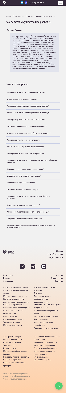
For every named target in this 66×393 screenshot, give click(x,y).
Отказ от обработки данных (14, 379)
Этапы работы (57, 278)
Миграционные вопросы (13, 319)
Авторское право (41, 319)
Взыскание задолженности (45, 342)
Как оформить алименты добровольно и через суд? (28, 113)
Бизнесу (6, 278)
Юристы (59, 275)
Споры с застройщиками (13, 305)
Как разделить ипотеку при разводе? (22, 99)
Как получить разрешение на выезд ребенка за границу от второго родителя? (31, 226)
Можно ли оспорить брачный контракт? (23, 189)
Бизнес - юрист (9, 348)
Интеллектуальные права (44, 345)
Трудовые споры (41, 308)
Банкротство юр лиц (42, 360)
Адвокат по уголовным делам (46, 328)
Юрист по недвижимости (13, 299)
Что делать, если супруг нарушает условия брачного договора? (28, 197)
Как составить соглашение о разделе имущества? (28, 106)
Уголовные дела (41, 357)
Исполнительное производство (16, 308)
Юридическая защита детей (14, 296)
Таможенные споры (11, 322)
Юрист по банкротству (12, 325)
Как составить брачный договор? (21, 183)
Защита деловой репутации (45, 348)
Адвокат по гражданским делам (47, 305)
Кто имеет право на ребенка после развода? (25, 147)
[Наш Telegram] (22, 2)
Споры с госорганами (12, 360)
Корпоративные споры (12, 339)
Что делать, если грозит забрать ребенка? (24, 219)
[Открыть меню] (60, 3)
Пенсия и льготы (10, 316)
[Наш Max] (26, 2)
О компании (8, 281)
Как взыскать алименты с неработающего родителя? (29, 133)
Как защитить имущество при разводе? (23, 205)
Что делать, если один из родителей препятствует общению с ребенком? (32, 161)
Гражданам (8, 275)
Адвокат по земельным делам (16, 302)
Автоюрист (38, 293)
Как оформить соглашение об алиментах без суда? (28, 212)
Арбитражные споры (12, 337)
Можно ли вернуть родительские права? (24, 176)
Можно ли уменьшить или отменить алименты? (27, 126)
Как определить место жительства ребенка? (25, 153)
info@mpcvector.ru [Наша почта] (55, 258)
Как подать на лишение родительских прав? (25, 169)
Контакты (59, 281)
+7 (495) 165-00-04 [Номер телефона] (36, 3)
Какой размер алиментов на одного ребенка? (26, 119)
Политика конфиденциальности (16, 376)
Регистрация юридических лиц (16, 357)
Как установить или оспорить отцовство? (24, 140)
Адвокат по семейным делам (15, 287)
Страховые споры (41, 302)
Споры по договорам (12, 342)
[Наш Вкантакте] (22, 268)
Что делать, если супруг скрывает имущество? (26, 92)
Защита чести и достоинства (46, 316)
